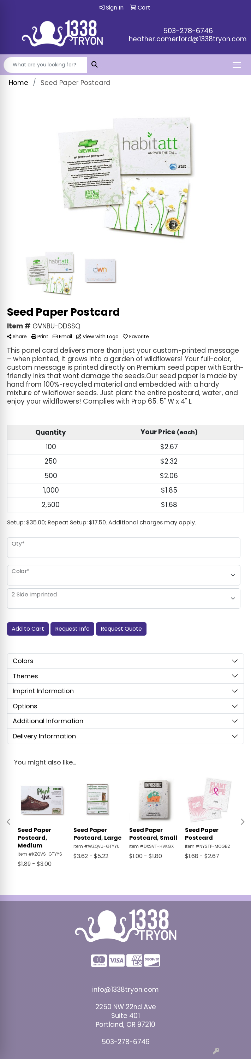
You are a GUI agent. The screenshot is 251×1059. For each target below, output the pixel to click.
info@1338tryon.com (125, 989)
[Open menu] (237, 65)
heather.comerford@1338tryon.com (188, 39)
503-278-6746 (188, 31)
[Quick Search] (46, 65)
